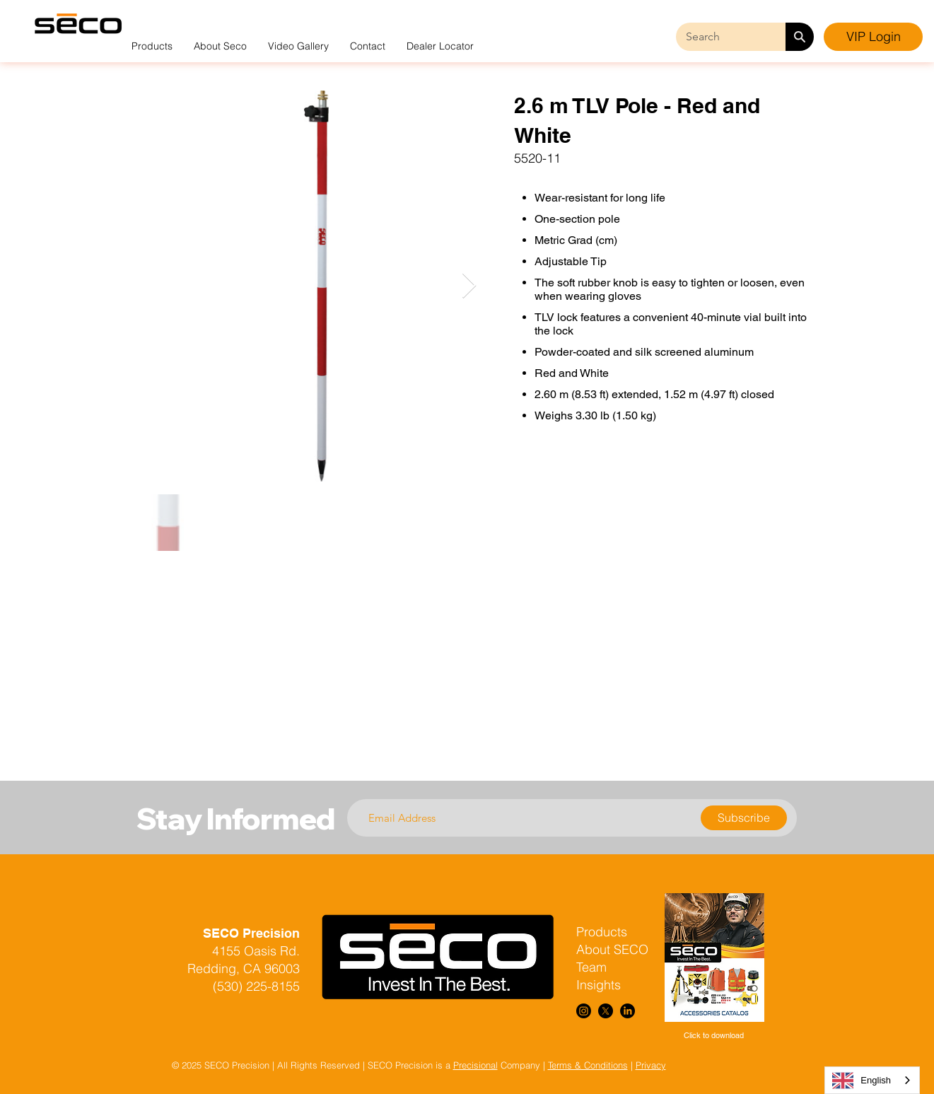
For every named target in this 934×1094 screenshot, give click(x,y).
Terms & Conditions (588, 1065)
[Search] (800, 37)
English (861, 1080)
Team (591, 967)
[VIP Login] (873, 37)
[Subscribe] (744, 817)
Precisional (475, 1065)
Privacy (651, 1065)
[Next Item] (469, 286)
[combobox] (872, 1080)
